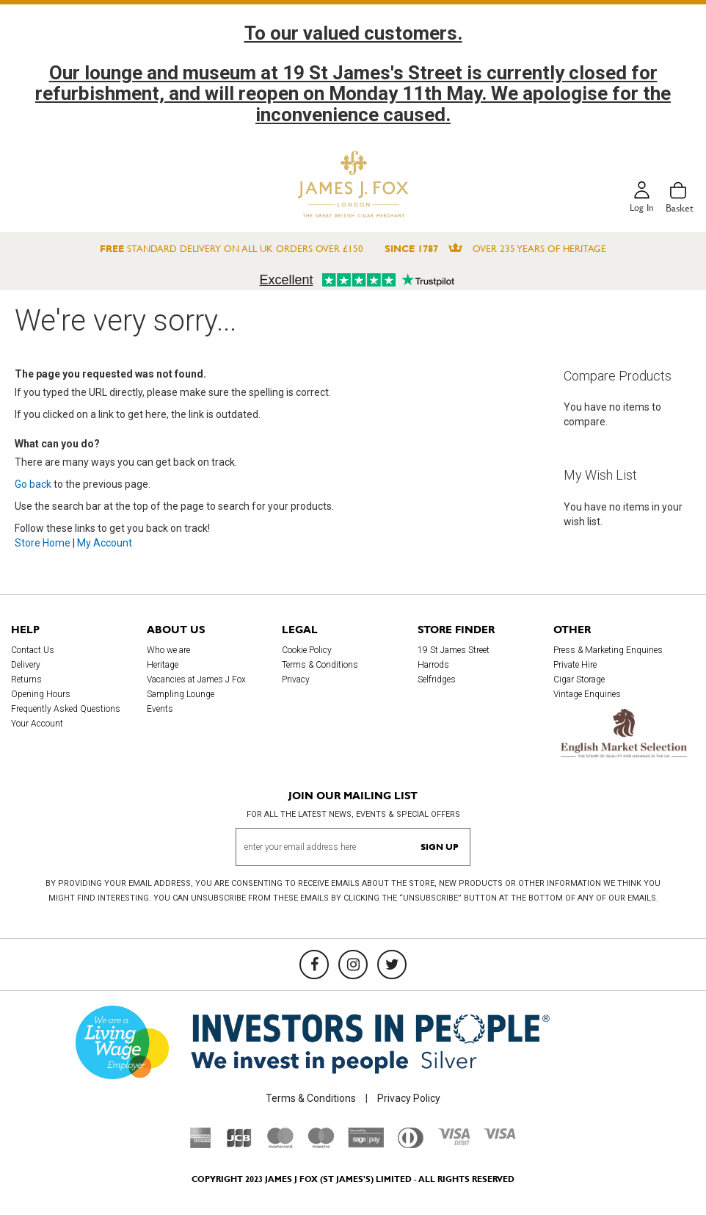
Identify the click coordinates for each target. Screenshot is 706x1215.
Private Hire (575, 665)
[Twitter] (392, 964)
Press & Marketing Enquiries (608, 650)
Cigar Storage (579, 679)
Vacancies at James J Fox (196, 679)
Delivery (25, 665)
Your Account (37, 723)
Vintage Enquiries (587, 694)
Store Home (42, 543)
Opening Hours (40, 694)
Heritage (162, 665)
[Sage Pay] (366, 1144)
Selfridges (437, 679)
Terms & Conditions (320, 665)
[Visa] (500, 1136)
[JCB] (239, 1144)
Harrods (433, 665)
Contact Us (32, 650)
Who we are (168, 650)
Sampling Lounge (180, 694)
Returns (26, 679)
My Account (104, 543)
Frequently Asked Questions (65, 709)
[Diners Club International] (410, 1144)
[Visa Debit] (453, 1141)
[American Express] (200, 1144)
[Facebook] (314, 964)
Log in (640, 208)
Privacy (296, 679)
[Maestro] (320, 1144)
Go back (33, 484)
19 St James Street (454, 650)
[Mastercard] (280, 1144)
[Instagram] (353, 964)
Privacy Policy (408, 1098)
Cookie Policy (307, 650)
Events (160, 709)
